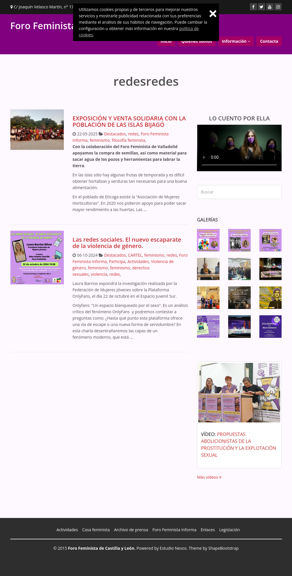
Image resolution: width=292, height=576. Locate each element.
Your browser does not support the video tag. (239, 147)
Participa (117, 261)
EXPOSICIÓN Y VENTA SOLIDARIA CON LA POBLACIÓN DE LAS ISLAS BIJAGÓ (129, 121)
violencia (99, 274)
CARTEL (135, 255)
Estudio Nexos (173, 548)
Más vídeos (209, 477)
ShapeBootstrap (223, 548)
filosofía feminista (128, 140)
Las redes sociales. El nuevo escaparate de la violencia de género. (126, 243)
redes (133, 134)
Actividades (138, 261)
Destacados (115, 134)
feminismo (99, 140)
